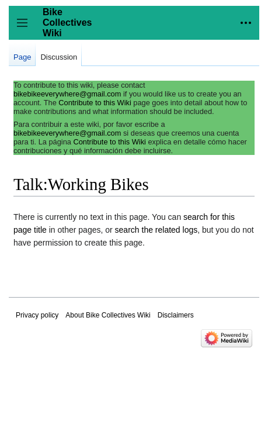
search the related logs (156, 229)
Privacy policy (37, 315)
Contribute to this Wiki (94, 102)
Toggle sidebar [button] (26, 28)
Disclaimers (176, 315)
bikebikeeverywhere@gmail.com (67, 93)
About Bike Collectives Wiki (107, 315)
